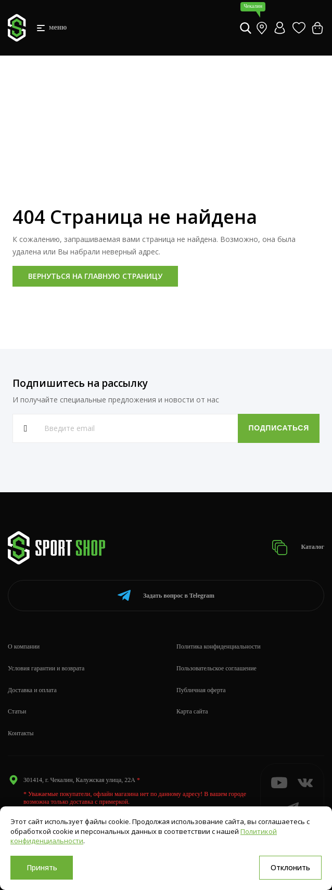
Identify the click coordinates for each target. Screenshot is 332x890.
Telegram (166, 595)
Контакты (21, 733)
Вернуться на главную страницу (95, 276)
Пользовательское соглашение (216, 668)
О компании (24, 646)
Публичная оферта (201, 690)
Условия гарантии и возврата (46, 668)
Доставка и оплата (32, 690)
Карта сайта (192, 711)
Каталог (298, 548)
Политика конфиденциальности (218, 646)
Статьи (17, 711)
